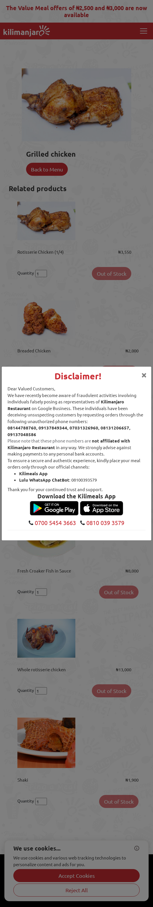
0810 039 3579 (104, 522)
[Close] (144, 375)
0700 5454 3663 (54, 522)
